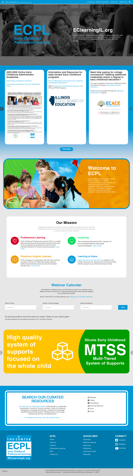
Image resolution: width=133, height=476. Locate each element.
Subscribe (87, 454)
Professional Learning (57, 448)
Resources (114, 2)
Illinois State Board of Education (83, 472)
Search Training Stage (51, 303)
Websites (92, 397)
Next (130, 108)
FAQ (51, 451)
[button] (13, 351)
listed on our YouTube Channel (81, 297)
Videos (91, 400)
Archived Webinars (95, 406)
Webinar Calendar (102, 2)
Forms (91, 411)
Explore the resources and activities (90, 260)
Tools (91, 409)
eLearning (91, 2)
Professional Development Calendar (67, 86)
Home (52, 439)
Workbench (123, 2)
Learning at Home (89, 451)
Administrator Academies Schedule (19, 81)
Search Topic (9, 303)
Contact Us (54, 454)
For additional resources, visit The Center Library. (43, 417)
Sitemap (4, 471)
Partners (53, 445)
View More (66, 149)
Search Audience (86, 303)
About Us (53, 442)
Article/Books (93, 403)
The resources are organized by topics (32, 406)
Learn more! (97, 246)
